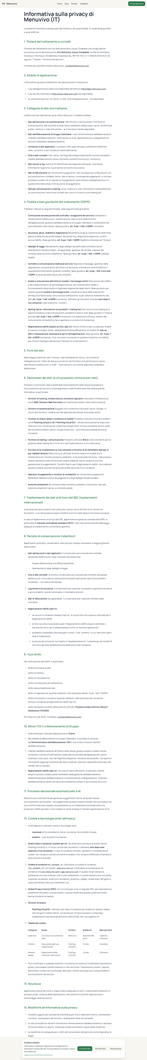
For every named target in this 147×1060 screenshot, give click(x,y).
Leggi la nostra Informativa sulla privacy (38, 1055)
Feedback (84, 3)
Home (59, 3)
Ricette (74, 3)
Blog (66, 3)
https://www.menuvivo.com (65, 93)
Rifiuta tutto (100, 1048)
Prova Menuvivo (136, 3)
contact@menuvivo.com (77, 65)
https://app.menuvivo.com (93, 88)
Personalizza (115, 1048)
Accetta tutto (84, 1048)
